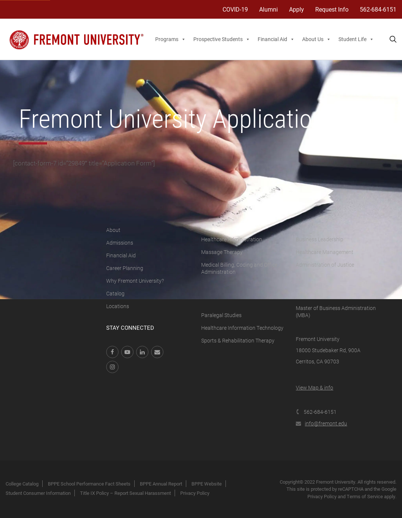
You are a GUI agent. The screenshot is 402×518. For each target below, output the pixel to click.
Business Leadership (319, 239)
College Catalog (22, 483)
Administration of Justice (325, 264)
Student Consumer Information (38, 493)
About (113, 229)
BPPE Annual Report (161, 483)
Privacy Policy (194, 493)
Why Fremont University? (135, 280)
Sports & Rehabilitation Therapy (237, 340)
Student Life (356, 39)
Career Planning (124, 268)
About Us (316, 39)
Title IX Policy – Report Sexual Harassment (125, 493)
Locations (117, 306)
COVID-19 (235, 9)
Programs (170, 39)
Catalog (115, 293)
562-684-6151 (378, 9)
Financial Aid (276, 39)
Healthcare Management (324, 251)
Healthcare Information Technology (242, 327)
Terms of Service (365, 496)
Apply (296, 9)
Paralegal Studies (221, 315)
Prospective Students (221, 39)
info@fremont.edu (321, 423)
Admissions (119, 242)
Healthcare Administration (231, 239)
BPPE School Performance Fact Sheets (89, 483)
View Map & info (314, 387)
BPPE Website (206, 483)
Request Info (332, 9)
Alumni (268, 9)
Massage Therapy (222, 251)
